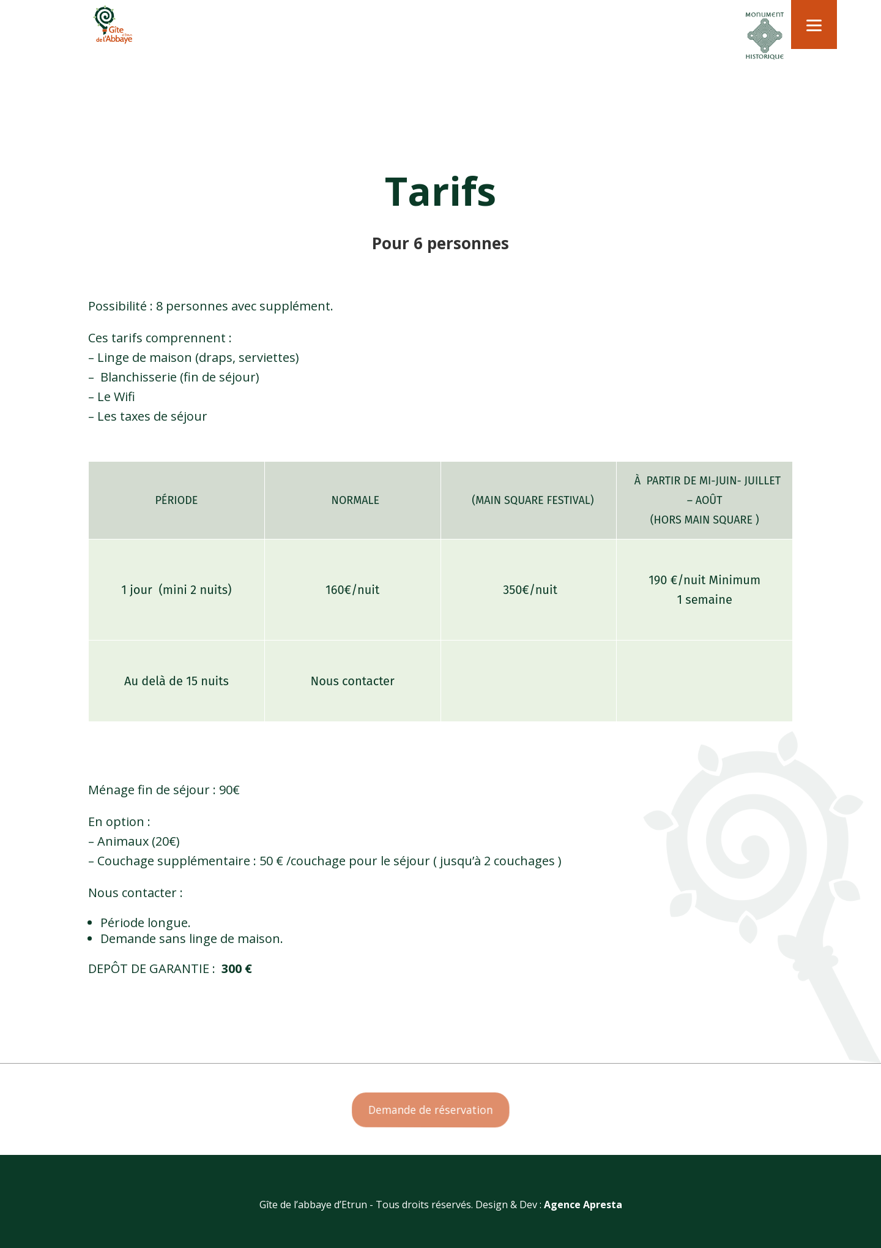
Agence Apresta (583, 1204)
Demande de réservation (431, 1110)
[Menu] (814, 24)
